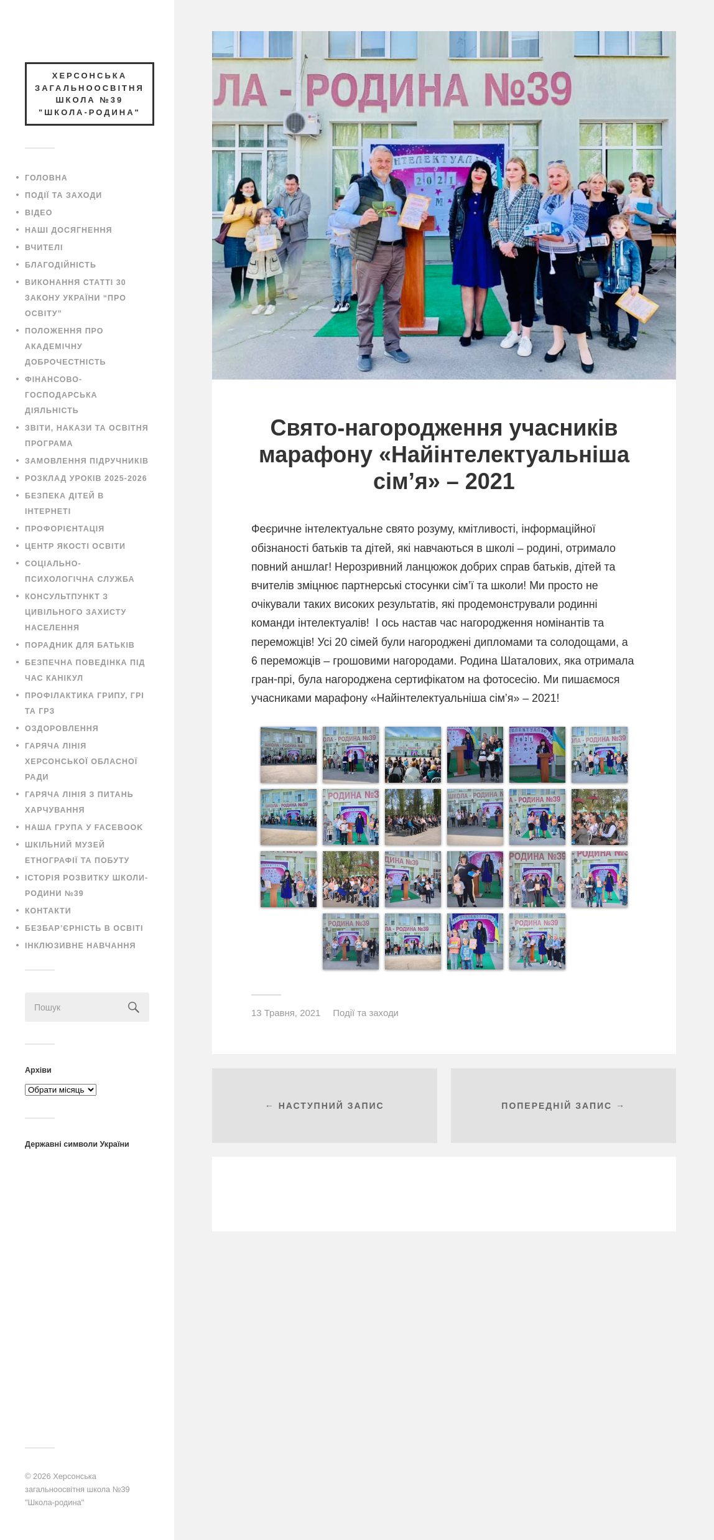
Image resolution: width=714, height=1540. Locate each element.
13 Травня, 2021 (285, 1012)
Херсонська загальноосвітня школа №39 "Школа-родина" (77, 1489)
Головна (46, 178)
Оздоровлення (62, 728)
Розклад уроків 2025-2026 (86, 478)
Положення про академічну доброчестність (65, 346)
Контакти (48, 911)
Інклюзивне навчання (80, 945)
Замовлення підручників (87, 461)
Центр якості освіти (75, 546)
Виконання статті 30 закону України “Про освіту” (75, 298)
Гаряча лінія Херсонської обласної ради (81, 762)
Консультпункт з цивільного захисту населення (75, 612)
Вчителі (44, 247)
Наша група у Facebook (84, 827)
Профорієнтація (64, 529)
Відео (38, 212)
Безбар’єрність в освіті (84, 928)
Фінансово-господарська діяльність (61, 395)
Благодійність (60, 265)
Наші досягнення (68, 230)
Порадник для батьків (80, 645)
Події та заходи (63, 195)
